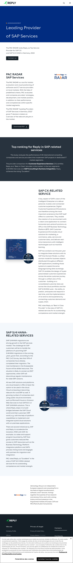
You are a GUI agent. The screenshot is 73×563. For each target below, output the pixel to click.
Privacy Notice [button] (37, 535)
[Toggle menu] (70, 3)
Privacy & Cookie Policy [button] (37, 531)
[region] (36, 550)
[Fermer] (71, 539)
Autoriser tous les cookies (48, 559)
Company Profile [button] (11, 531)
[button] (12, 58)
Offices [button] (8, 535)
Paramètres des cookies (24, 559)
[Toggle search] (64, 3)
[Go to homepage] (10, 3)
